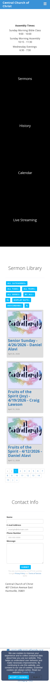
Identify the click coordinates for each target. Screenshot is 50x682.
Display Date (22, 300)
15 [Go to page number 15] (8, 480)
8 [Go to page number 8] (7, 475)
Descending (14, 305)
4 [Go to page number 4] (29, 471)
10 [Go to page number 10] (17, 475)
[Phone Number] (25, 537)
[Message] (25, 553)
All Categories (16, 283)
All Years (30, 289)
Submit (25, 567)
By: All (29, 294)
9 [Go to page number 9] (11, 475)
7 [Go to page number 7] (42, 471)
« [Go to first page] (7, 471)
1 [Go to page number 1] (15, 471)
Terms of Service (35, 573)
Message (11, 541)
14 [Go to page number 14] (39, 475)
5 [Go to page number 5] (33, 471)
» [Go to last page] (16, 480)
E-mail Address (14, 525)
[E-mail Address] (25, 529)
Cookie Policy (28, 672)
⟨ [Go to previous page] (11, 471)
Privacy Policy (20, 573)
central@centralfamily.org (27, 650)
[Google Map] (25, 614)
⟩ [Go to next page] (12, 480)
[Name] (25, 521)
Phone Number (14, 533)
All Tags (13, 289)
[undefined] (25, 78)
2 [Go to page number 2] (20, 471)
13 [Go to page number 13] (33, 475)
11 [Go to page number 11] (22, 475)
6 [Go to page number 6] (37, 471)
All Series (13, 294)
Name (9, 517)
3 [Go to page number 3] (24, 471)
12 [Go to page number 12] (28, 475)
